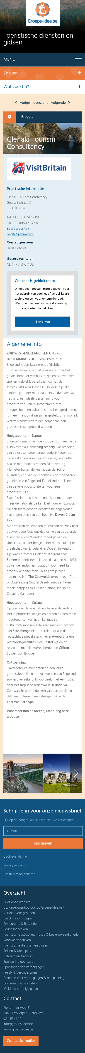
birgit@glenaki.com (20, 234)
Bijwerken (42, 321)
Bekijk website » (18, 228)
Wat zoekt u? (16, 86)
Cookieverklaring (15, 856)
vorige (21, 103)
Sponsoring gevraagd (18, 962)
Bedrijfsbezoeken (15, 929)
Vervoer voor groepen (19, 913)
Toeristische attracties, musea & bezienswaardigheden (41, 934)
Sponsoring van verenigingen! (24, 967)
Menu (9, 59)
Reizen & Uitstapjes (17, 951)
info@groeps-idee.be (18, 1024)
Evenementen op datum (20, 983)
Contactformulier (21, 1041)
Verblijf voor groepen (18, 918)
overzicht (40, 103)
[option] (23, 773)
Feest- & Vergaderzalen (20, 972)
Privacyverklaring (15, 865)
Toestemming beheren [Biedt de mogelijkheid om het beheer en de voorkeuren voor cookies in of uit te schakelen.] (19, 874)
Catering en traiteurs (18, 956)
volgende (61, 103)
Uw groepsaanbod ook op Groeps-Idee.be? (33, 907)
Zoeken (10, 73)
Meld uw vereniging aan (20, 989)
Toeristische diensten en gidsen (25, 945)
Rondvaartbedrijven (17, 940)
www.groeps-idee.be (18, 1029)
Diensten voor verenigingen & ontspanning (33, 978)
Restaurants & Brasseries (20, 924)
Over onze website (16, 902)
